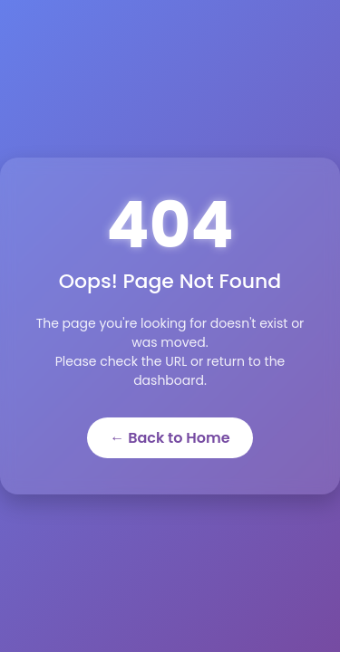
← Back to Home (169, 437)
